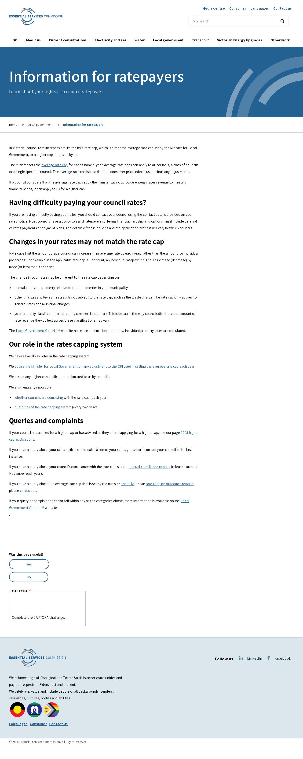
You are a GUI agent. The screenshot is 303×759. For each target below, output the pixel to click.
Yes (29, 564)
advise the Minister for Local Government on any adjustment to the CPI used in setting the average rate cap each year (104, 366)
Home (15, 39)
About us (33, 40)
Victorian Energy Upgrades (239, 40)
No (28, 577)
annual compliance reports (150, 466)
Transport (200, 40)
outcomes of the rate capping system (43, 407)
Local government (168, 40)
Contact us (282, 8)
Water (140, 40)
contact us (28, 490)
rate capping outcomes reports (169, 483)
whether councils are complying (39, 397)
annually (127, 483)
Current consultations (68, 40)
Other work (280, 40)
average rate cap (54, 164)
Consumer (237, 8)
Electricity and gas (110, 40)
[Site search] (231, 21)
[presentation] (47, 605)
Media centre (213, 8)
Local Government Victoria (36, 330)
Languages (260, 8)
